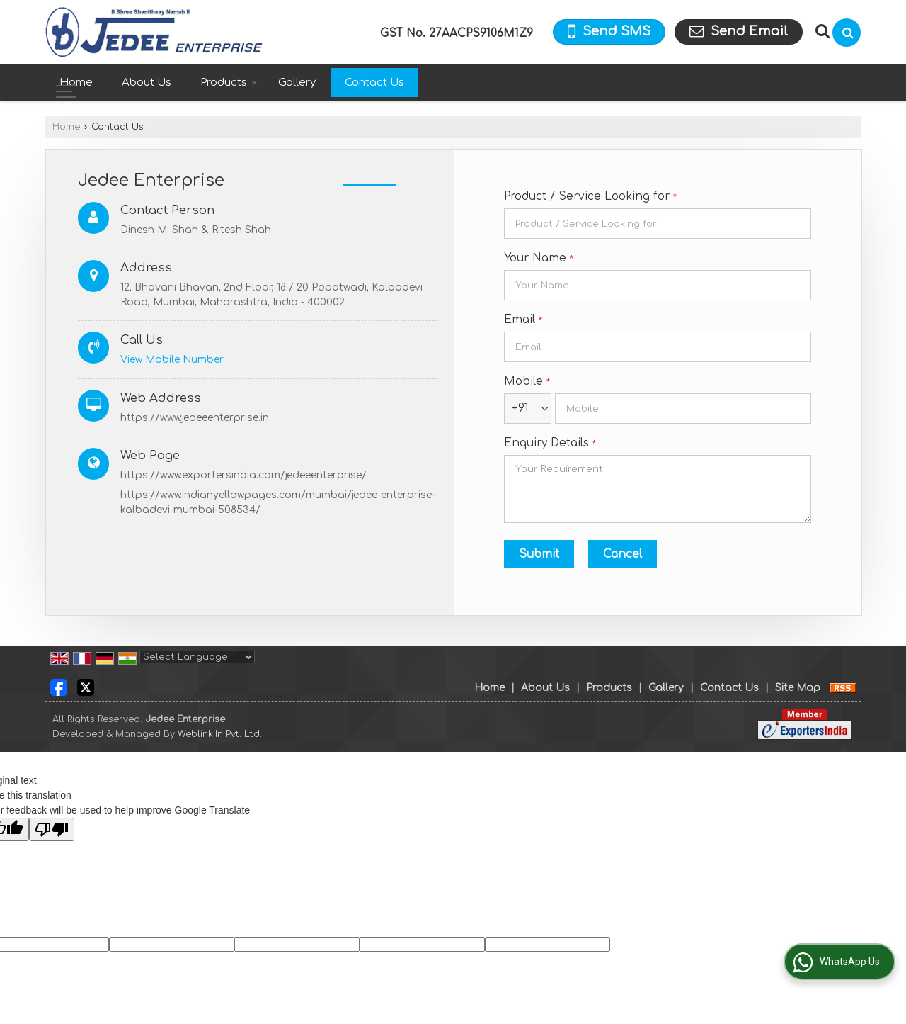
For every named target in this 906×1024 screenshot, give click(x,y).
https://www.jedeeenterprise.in (194, 417)
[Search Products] (821, 31)
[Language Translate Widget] (197, 657)
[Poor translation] (51, 829)
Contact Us (374, 83)
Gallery (297, 83)
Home (76, 83)
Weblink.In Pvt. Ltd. (220, 734)
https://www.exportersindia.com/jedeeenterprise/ (243, 475)
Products (229, 83)
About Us (146, 83)
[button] (172, 359)
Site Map (797, 687)
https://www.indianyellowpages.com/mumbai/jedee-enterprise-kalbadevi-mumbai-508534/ (277, 502)
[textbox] (657, 223)
